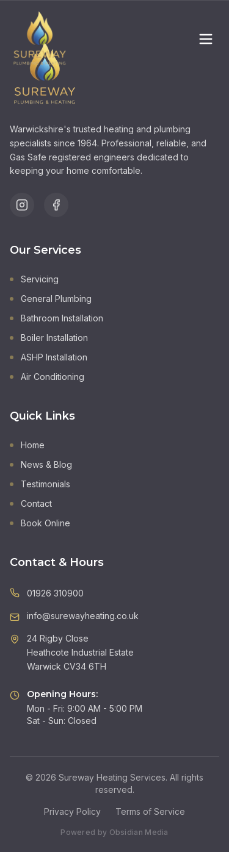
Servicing (34, 279)
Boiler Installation (49, 337)
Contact (31, 503)
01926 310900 (55, 593)
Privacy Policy (72, 811)
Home (27, 445)
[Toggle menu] (205, 39)
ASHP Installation (48, 357)
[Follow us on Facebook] (56, 205)
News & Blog (41, 464)
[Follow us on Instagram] (22, 205)
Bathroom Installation (56, 318)
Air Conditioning (47, 376)
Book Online (40, 523)
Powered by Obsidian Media (114, 832)
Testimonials (40, 484)
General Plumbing (51, 298)
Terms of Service (150, 811)
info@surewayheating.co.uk (83, 615)
